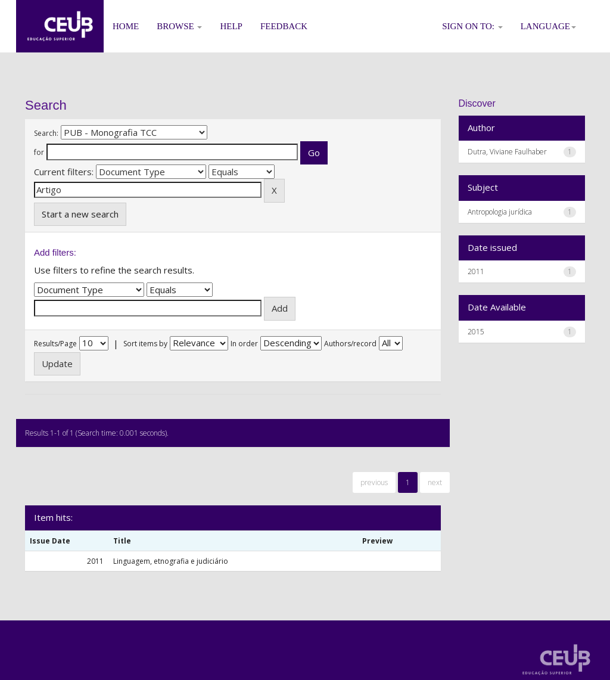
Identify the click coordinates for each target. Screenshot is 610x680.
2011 (476, 271)
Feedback (283, 26)
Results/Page (55, 344)
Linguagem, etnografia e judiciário (170, 561)
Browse (179, 26)
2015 (476, 332)
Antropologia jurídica (500, 212)
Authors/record (350, 344)
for (39, 152)
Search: (46, 133)
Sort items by (145, 344)
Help (231, 26)
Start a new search (80, 214)
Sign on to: (472, 26)
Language (548, 26)
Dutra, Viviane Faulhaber (507, 152)
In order (244, 344)
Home (126, 26)
